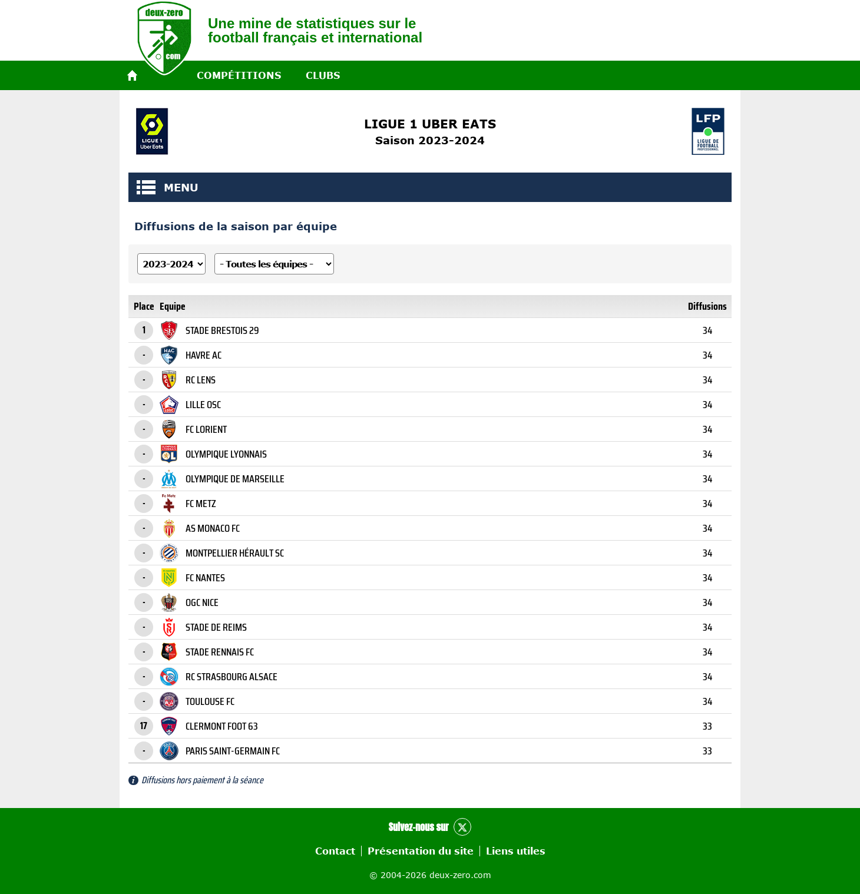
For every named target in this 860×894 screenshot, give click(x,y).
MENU (146, 187)
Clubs (323, 75)
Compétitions (239, 75)
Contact (335, 851)
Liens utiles (515, 851)
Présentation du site (421, 851)
